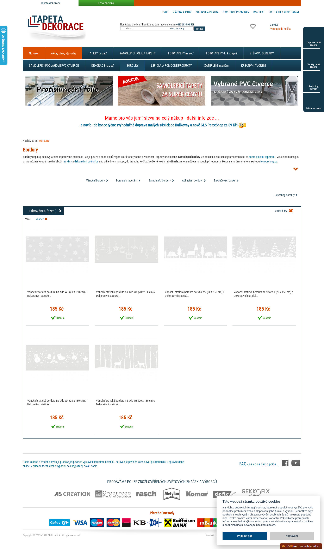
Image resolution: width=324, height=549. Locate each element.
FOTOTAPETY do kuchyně (221, 53)
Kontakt (258, 12)
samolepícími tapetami (262, 157)
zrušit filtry (281, 211)
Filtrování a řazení (42, 210)
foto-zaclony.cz (268, 161)
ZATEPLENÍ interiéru (216, 65)
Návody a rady (182, 12)
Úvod (165, 12)
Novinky (33, 53)
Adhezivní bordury (192, 180)
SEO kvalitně (54, 535)
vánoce (42, 219)
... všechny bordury (284, 195)
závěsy (68, 161)
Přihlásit (275, 12)
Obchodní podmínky (236, 12)
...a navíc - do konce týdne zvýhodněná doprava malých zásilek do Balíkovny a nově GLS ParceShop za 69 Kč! (157, 125)
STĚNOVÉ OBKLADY (262, 53)
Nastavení (292, 535)
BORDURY (132, 65)
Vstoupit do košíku (280, 29)
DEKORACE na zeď (102, 65)
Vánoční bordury (95, 180)
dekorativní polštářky (86, 161)
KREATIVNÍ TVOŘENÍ (253, 65)
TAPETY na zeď (97, 53)
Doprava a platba (207, 12)
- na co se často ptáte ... (259, 464)
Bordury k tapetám (126, 180)
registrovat (291, 12)
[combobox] (181, 28)
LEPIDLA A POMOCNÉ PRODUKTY (171, 65)
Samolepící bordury (160, 180)
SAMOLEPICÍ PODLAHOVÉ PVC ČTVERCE (54, 65)
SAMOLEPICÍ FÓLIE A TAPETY (137, 53)
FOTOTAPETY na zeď (181, 53)
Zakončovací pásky (224, 180)
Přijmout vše (244, 535)
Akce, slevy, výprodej (63, 53)
